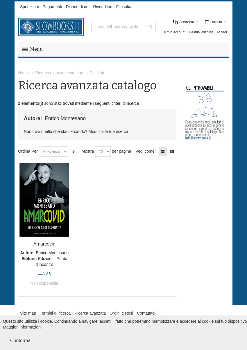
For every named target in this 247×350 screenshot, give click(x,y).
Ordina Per (28, 151)
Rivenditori (102, 6)
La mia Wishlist (201, 32)
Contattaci (146, 313)
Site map (28, 313)
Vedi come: (145, 151)
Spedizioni (29, 6)
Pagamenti (52, 6)
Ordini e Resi (121, 313)
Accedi (221, 32)
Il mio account (174, 32)
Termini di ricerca (55, 313)
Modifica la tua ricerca (108, 131)
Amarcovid (44, 243)
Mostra (87, 151)
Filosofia (123, 6)
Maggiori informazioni (22, 327)
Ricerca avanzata (90, 313)
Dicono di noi (78, 6)
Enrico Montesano (52, 252)
